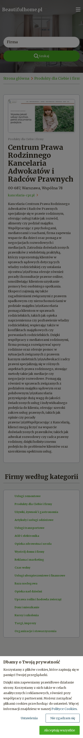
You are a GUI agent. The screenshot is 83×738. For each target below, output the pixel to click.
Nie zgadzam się (62, 718)
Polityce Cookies (64, 709)
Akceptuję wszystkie (59, 730)
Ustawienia (29, 718)
